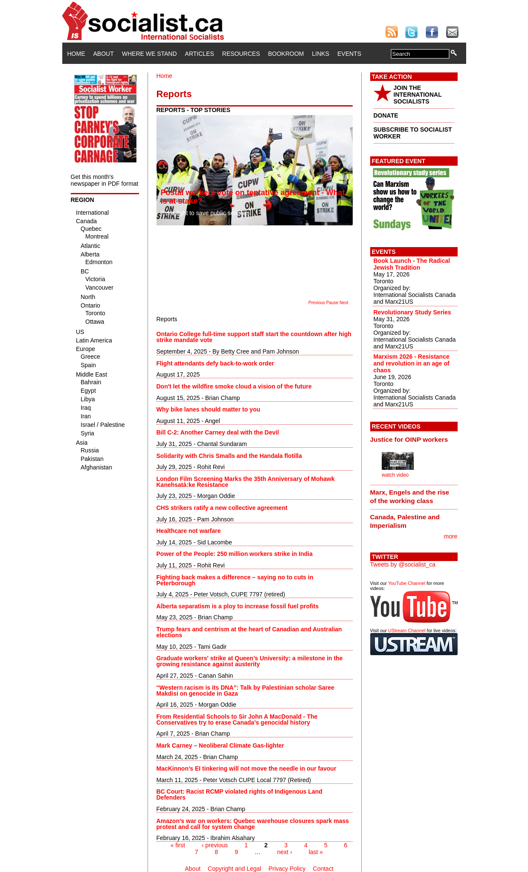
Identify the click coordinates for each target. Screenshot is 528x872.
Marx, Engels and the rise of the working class (410, 496)
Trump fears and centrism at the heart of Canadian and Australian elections (249, 632)
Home (76, 53)
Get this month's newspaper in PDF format (105, 180)
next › (284, 852)
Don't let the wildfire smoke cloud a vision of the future (234, 386)
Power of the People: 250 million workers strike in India (235, 553)
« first (178, 845)
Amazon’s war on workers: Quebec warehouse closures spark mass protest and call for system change (253, 823)
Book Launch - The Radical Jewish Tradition (412, 264)
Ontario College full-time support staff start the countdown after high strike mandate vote (254, 337)
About (103, 53)
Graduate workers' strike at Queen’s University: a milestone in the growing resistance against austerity (250, 661)
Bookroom (286, 53)
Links (320, 53)
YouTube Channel (406, 583)
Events (349, 53)
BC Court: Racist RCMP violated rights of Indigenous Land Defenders (239, 794)
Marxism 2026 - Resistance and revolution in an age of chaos (412, 363)
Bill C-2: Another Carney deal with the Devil (218, 432)
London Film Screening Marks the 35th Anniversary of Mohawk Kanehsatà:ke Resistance (246, 481)
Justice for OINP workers (409, 439)
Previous (316, 302)
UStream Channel (406, 630)
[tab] (414, 439)
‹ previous (215, 845)
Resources (241, 53)
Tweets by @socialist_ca (403, 564)
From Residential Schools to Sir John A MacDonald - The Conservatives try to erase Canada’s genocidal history (237, 719)
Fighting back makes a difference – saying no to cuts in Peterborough (235, 580)
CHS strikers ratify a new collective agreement (222, 507)
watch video (395, 475)
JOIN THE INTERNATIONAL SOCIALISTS (418, 94)
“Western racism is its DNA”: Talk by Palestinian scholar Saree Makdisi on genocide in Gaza (245, 690)
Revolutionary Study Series (412, 312)
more (451, 536)
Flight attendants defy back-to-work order (215, 363)
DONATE (386, 115)
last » (316, 852)
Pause (332, 302)
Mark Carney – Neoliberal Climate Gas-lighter (220, 745)
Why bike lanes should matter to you (208, 409)
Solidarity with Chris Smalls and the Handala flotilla (229, 455)
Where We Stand (149, 53)
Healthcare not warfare (189, 530)
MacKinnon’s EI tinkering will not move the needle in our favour (247, 768)
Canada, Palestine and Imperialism (405, 521)
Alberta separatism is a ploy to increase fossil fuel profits (238, 606)
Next (343, 302)
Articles (199, 53)
